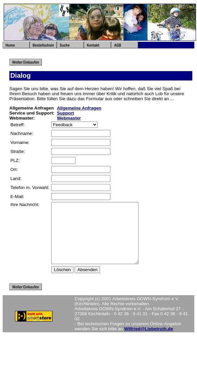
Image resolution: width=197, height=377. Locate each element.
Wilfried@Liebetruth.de (148, 340)
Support (65, 113)
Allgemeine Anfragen (79, 108)
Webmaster (69, 118)
